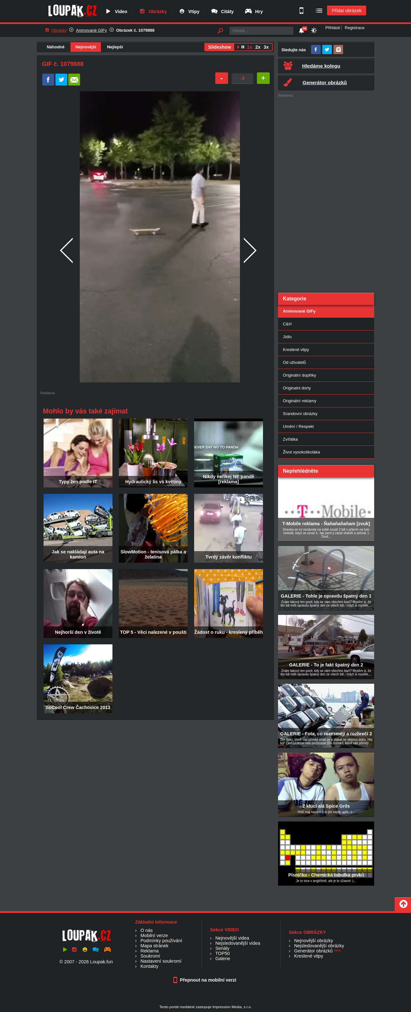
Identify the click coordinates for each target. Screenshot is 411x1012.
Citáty (222, 11)
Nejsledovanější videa (237, 943)
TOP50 (222, 953)
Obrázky (152, 11)
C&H (287, 324)
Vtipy (189, 11)
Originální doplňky (299, 375)
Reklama (149, 950)
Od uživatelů (294, 362)
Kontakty (149, 966)
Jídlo (287, 336)
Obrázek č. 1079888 (135, 30)
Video (115, 11)
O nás (146, 930)
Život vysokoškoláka (301, 452)
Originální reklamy (299, 400)
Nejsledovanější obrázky (319, 945)
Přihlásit (332, 27)
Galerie (222, 958)
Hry (253, 11)
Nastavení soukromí (160, 961)
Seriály (222, 948)
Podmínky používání (161, 940)
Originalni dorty (297, 388)
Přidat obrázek (347, 10)
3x (266, 47)
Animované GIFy (91, 30)
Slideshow (219, 47)
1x (249, 47)
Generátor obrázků (313, 950)
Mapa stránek (154, 945)
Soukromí (150, 956)
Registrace (355, 27)
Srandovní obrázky (300, 413)
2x (257, 47)
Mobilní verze (154, 935)
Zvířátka (290, 439)
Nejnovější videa (232, 938)
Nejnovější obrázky (313, 940)
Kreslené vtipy (296, 349)
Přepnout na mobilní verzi (205, 980)
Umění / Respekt (298, 426)
